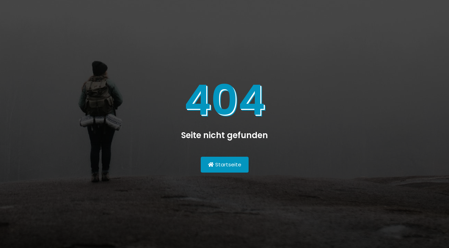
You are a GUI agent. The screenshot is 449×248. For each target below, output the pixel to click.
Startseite (224, 164)
